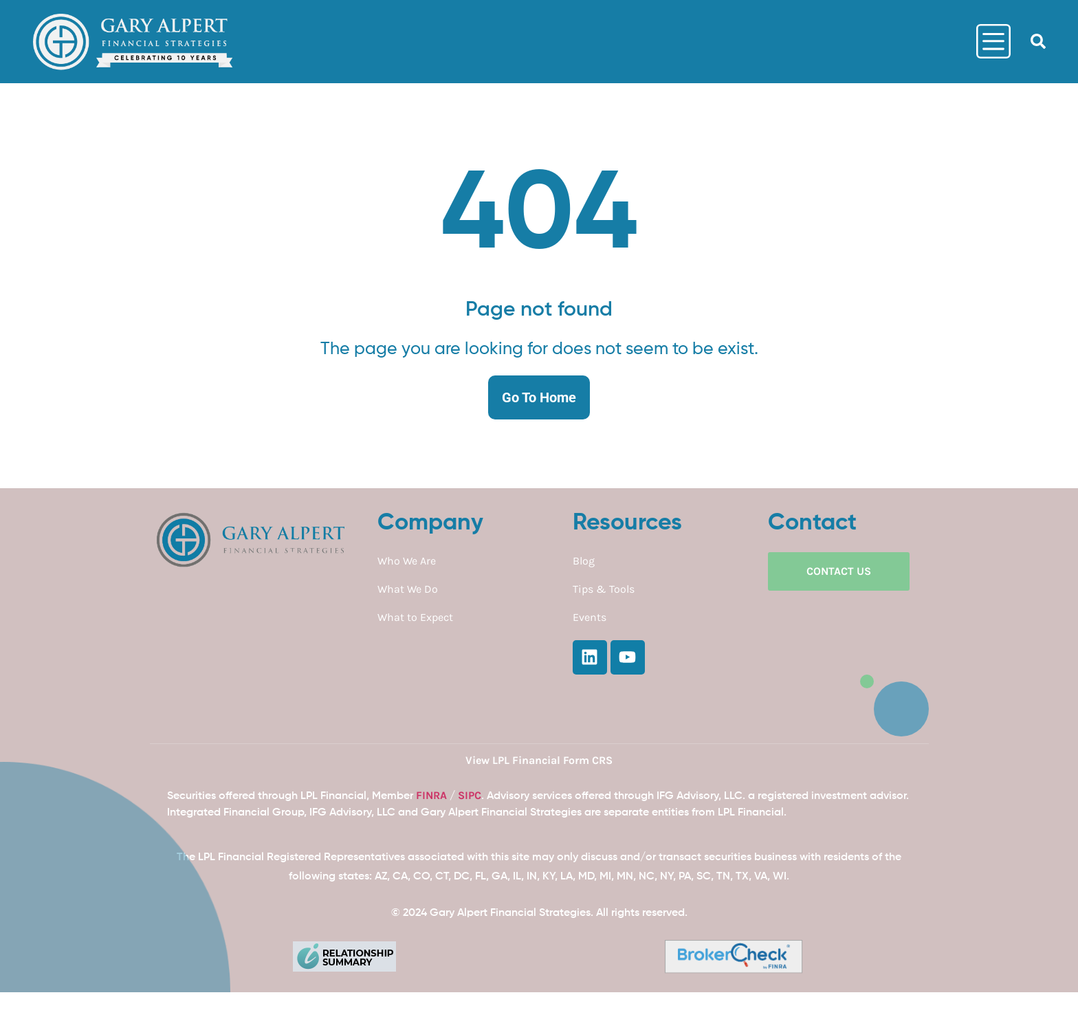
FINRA (431, 795)
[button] (1038, 41)
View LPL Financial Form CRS (539, 760)
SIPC (469, 795)
